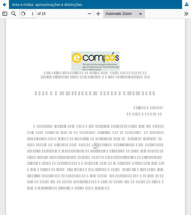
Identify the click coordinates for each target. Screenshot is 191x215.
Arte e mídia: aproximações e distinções (47, 4)
